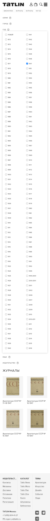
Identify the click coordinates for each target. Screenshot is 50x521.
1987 (30, 242)
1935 (9, 324)
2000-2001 (32, 280)
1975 (30, 184)
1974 (30, 179)
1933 (9, 314)
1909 (9, 218)
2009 (30, 309)
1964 (30, 131)
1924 (9, 271)
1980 (30, 208)
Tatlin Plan (24, 490)
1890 (9, 126)
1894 (9, 145)
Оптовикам (7, 494)
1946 (30, 59)
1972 (30, 170)
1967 (30, 145)
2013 (30, 334)
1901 (9, 179)
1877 (9, 63)
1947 (38, 11)
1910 (9, 223)
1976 (30, 189)
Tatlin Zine (24, 494)
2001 (30, 285)
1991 (30, 261)
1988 (30, 247)
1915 (9, 247)
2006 (30, 295)
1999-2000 (32, 276)
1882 (9, 88)
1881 (9, 83)
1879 (9, 73)
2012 (30, 329)
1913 (9, 237)
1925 (9, 276)
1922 (9, 266)
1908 (9, 213)
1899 (9, 170)
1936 (9, 329)
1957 (30, 97)
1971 (30, 165)
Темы (38, 479)
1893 (9, 141)
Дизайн (38, 490)
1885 (9, 102)
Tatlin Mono (25, 486)
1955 (30, 88)
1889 (9, 121)
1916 (9, 252)
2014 (30, 338)
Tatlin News (25, 482)
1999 (30, 271)
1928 (9, 290)
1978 (30, 198)
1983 (30, 223)
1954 (30, 83)
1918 (9, 261)
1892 (9, 136)
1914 (9, 242)
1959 (30, 107)
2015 (30, 343)
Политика (7, 498)
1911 (9, 227)
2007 (30, 300)
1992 (30, 266)
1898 (9, 165)
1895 (9, 150)
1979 (30, 203)
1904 (9, 194)
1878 (9, 68)
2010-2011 (32, 319)
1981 (30, 213)
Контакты (7, 482)
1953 (30, 78)
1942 (30, 39)
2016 (30, 348)
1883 (9, 92)
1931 (9, 305)
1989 (30, 252)
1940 (9, 348)
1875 (9, 54)
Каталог (24, 479)
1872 (9, 39)
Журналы (19, 11)
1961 (30, 116)
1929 (9, 295)
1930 (9, 300)
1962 (30, 121)
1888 (9, 116)
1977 (30, 194)
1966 (30, 141)
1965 (30, 136)
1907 (9, 208)
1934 (9, 319)
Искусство (39, 486)
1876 (9, 59)
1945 (30, 54)
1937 (9, 334)
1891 (9, 131)
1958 (30, 102)
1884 (9, 97)
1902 (9, 184)
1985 (30, 232)
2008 (30, 305)
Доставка (7, 490)
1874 (9, 49)
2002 (30, 290)
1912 (9, 232)
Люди (37, 498)
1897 (9, 160)
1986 (30, 237)
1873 (9, 44)
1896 (9, 155)
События (39, 494)
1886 (9, 107)
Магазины (7, 486)
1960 (30, 112)
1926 (9, 280)
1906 (9, 203)
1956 (30, 92)
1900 (9, 174)
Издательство (10, 479)
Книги (22, 498)
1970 (30, 160)
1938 (9, 338)
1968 (30, 150)
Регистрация (8, 502)
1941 (30, 35)
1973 (30, 174)
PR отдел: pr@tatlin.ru (12, 519)
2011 (30, 324)
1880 (9, 78)
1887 (9, 112)
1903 (9, 189)
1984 (30, 227)
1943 (30, 44)
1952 (30, 73)
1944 (30, 49)
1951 (30, 68)
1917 (9, 256)
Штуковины (25, 502)
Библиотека (8, 11)
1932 (9, 309)
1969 (30, 155)
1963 (30, 126)
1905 (9, 198)
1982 (30, 218)
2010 (30, 314)
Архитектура (40, 482)
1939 (9, 343)
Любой (10, 35)
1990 (30, 256)
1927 (9, 285)
